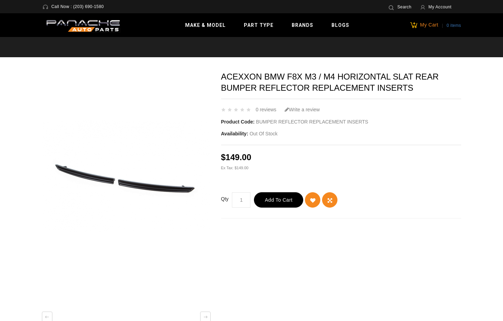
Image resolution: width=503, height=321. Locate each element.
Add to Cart (278, 200)
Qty (225, 199)
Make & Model (205, 25)
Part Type (259, 25)
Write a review (302, 109)
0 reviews (266, 109)
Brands (302, 25)
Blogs (340, 25)
